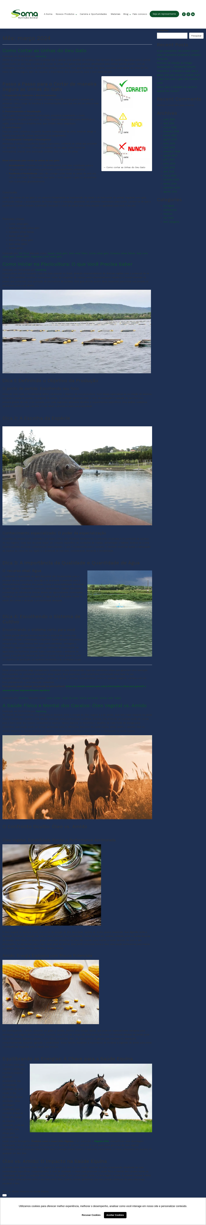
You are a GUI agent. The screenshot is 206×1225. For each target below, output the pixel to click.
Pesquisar (162, 30)
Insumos (23, 698)
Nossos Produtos (65, 14)
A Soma (48, 14)
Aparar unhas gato (58, 253)
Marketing (41, 56)
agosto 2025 (170, 139)
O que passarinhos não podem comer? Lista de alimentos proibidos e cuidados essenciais (179, 54)
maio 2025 (169, 147)
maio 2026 (169, 119)
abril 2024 (168, 171)
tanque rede (106, 698)
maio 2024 (169, 167)
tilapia (117, 698)
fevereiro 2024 (171, 179)
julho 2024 (169, 159)
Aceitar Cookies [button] (115, 1215)
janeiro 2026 (170, 135)
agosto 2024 (170, 155)
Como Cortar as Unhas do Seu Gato (44, 50)
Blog (126, 14)
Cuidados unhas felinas (122, 253)
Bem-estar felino (78, 253)
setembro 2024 (171, 151)
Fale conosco (139, 14)
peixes (57, 698)
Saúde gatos (23, 256)
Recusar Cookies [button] (91, 1215)
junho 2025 (169, 143)
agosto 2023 (170, 191)
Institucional (170, 209)
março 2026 (170, 127)
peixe (49, 698)
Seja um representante (164, 14)
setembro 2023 (171, 187)
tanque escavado (89, 698)
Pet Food (24, 253)
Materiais (115, 14)
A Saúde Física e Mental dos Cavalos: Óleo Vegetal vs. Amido (74, 705)
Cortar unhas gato (99, 253)
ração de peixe (70, 698)
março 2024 (169, 175)
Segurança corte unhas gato (46, 256)
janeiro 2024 (170, 183)
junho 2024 (169, 163)
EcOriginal (168, 205)
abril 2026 (168, 123)
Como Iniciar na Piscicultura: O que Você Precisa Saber (67, 264)
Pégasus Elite (101, 1141)
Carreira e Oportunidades (93, 14)
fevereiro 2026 (171, 131)
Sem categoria (171, 221)
